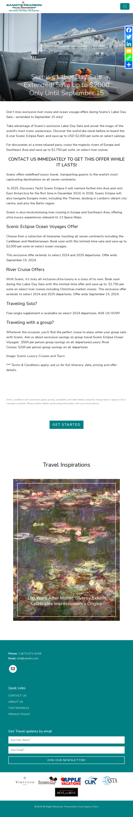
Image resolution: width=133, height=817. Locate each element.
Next (128, 556)
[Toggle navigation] (125, 6)
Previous (4, 556)
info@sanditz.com (27, 658)
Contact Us (17, 695)
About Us (15, 702)
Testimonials (18, 708)
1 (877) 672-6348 (29, 654)
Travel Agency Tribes (88, 806)
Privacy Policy (19, 714)
